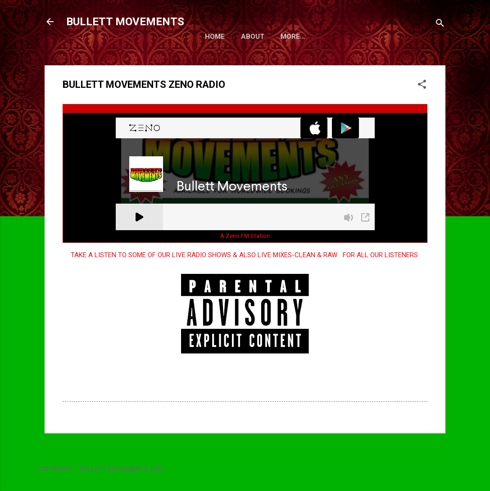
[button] (422, 103)
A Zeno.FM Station (245, 253)
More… (275, 54)
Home (83, 54)
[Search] (440, 24)
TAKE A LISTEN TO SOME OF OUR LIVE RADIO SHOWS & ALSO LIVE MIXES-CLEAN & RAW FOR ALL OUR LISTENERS (245, 272)
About (121, 54)
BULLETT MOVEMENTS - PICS (197, 54)
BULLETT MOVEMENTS (125, 21)
